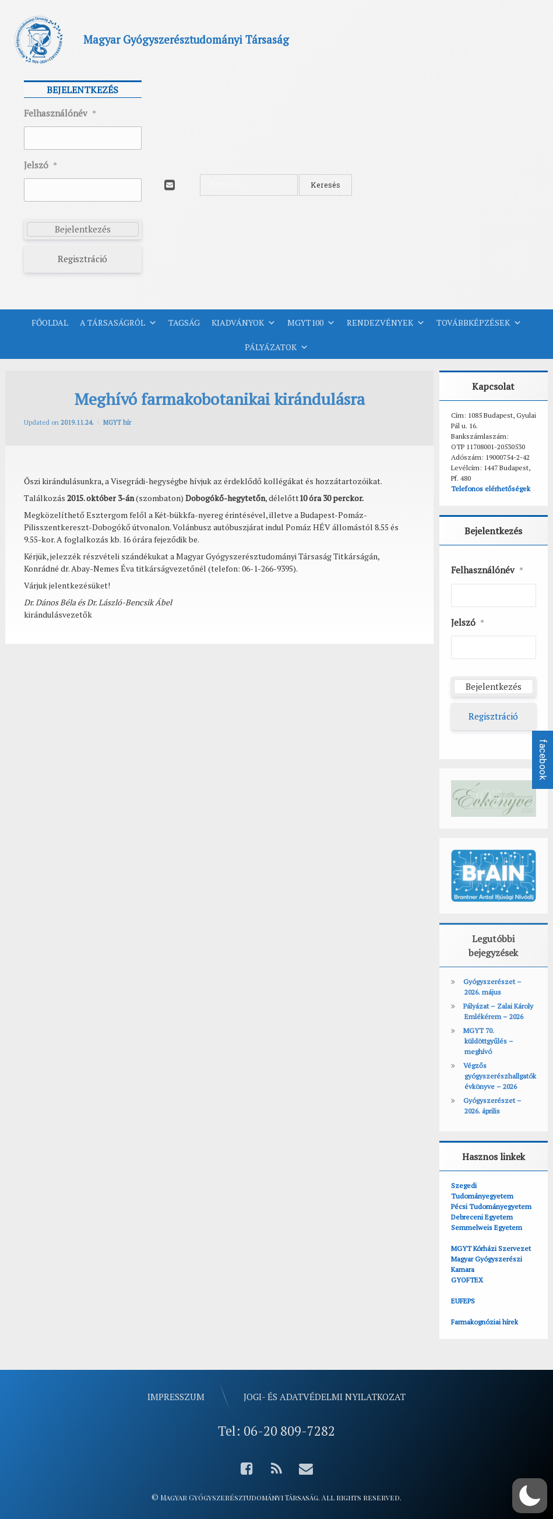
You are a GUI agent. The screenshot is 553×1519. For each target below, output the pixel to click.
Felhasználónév (60, 113)
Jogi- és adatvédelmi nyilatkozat (325, 1396)
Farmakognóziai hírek (484, 1321)
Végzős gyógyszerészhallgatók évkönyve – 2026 (499, 1076)
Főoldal (49, 322)
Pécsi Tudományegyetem (491, 1206)
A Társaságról (118, 322)
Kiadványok (244, 322)
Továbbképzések (479, 322)
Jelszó (40, 165)
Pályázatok (276, 347)
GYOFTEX (467, 1279)
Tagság (184, 322)
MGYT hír (117, 422)
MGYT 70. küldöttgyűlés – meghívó (488, 1041)
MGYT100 (311, 322)
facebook (542, 759)
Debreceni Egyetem (482, 1217)
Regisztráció (82, 259)
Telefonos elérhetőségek (490, 488)
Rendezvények (386, 322)
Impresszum (176, 1396)
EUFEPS (463, 1300)
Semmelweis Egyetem (486, 1227)
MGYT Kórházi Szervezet (491, 1248)
